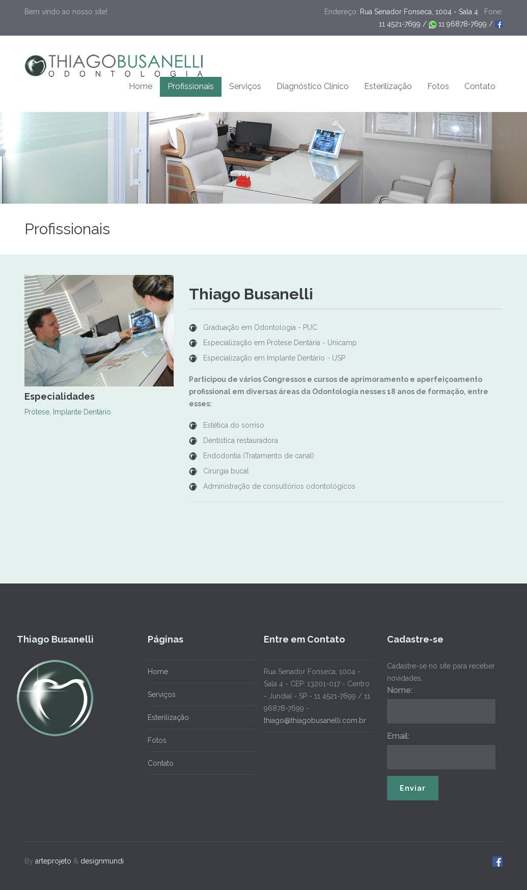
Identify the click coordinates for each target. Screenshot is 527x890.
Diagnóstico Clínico (312, 86)
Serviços (245, 86)
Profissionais (191, 86)
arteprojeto (53, 859)
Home (140, 86)
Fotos (438, 86)
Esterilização (388, 86)
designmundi (102, 859)
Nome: (397, 690)
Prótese (36, 412)
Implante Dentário (82, 412)
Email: (396, 736)
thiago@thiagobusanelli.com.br (313, 720)
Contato (479, 86)
